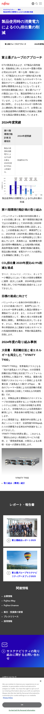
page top (40, 672)
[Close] (40, 681)
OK (22, 705)
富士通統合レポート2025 (21, 540)
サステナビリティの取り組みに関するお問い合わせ (21, 654)
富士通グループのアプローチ (15, 44)
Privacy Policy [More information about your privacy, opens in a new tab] (8, 698)
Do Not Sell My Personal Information (22, 710)
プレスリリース (11, 616)
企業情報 (8, 596)
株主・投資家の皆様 (13, 612)
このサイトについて (9, 677)
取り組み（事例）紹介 (14, 483)
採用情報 (8, 621)
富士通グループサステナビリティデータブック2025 (22, 574)
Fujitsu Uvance (11, 605)
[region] (22, 696)
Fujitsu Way (9, 601)
